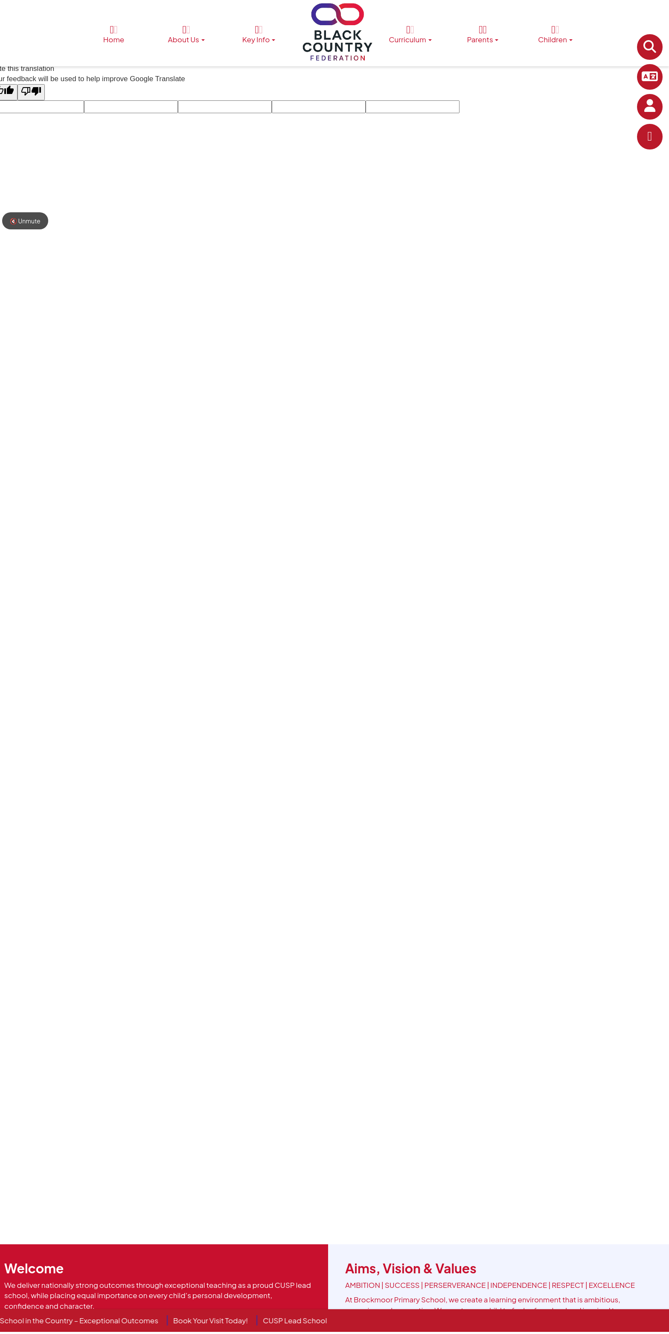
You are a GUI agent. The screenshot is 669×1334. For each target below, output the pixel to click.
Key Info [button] (259, 34)
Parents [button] (482, 34)
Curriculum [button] (410, 34)
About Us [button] (186, 34)
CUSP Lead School (302, 1320)
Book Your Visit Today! (217, 1320)
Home (114, 34)
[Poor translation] (31, 92)
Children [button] (555, 34)
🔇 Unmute (25, 221)
